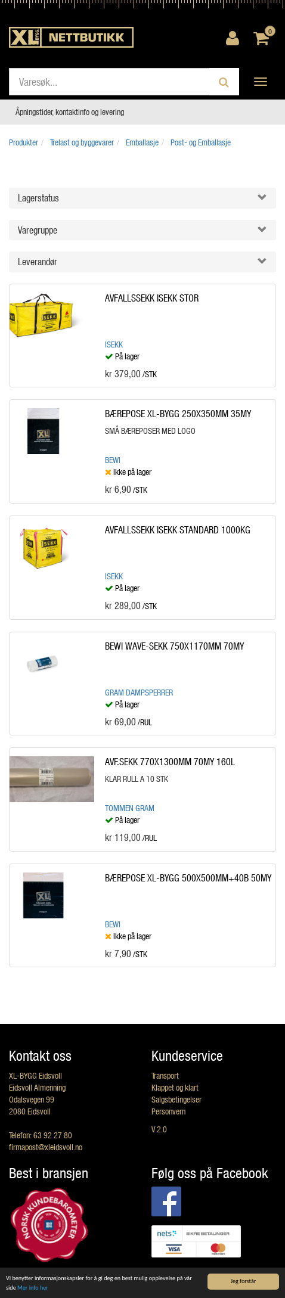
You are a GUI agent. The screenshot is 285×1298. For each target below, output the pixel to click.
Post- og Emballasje (201, 142)
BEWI (112, 460)
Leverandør (37, 261)
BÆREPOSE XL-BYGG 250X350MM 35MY (178, 413)
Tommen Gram (129, 808)
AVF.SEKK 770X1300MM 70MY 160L (170, 761)
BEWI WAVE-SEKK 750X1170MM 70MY (174, 645)
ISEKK (114, 344)
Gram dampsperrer (139, 692)
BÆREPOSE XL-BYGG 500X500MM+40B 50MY (188, 877)
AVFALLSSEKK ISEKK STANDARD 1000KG (177, 529)
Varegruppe (37, 229)
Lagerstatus (38, 197)
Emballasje (142, 142)
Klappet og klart (175, 1087)
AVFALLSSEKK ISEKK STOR (152, 297)
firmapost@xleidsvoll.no (45, 1147)
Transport (165, 1075)
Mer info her (32, 1287)
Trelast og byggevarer (82, 142)
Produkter (23, 142)
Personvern (168, 1111)
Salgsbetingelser (176, 1099)
